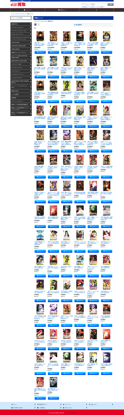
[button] (96, 10)
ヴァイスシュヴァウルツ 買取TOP (43, 21)
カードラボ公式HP (70, 413)
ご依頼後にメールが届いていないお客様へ (92, 6)
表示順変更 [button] (78, 24)
